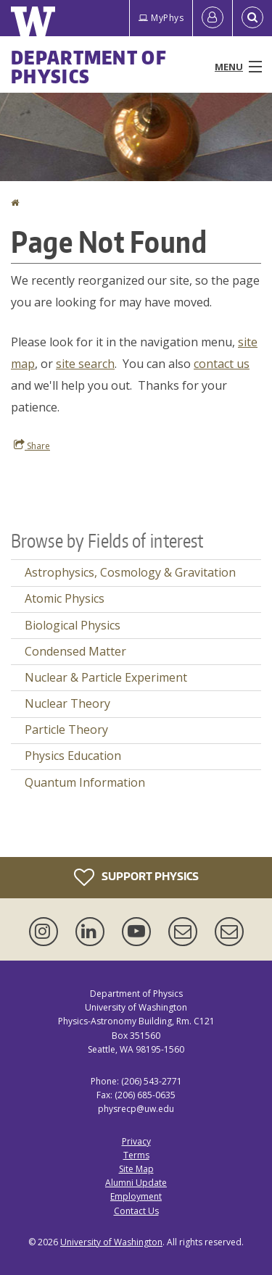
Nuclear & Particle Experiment (106, 677)
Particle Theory (66, 729)
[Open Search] (252, 18)
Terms (136, 1155)
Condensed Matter (75, 651)
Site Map (136, 1169)
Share (32, 445)
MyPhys (161, 18)
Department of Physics (89, 66)
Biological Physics (72, 625)
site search (85, 364)
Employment (136, 1196)
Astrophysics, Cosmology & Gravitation (130, 572)
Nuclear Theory (67, 703)
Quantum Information (85, 782)
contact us (222, 364)
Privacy (136, 1141)
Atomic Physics (64, 598)
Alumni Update (136, 1182)
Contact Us (136, 1211)
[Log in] (212, 18)
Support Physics (136, 877)
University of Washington (111, 1242)
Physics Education (73, 756)
